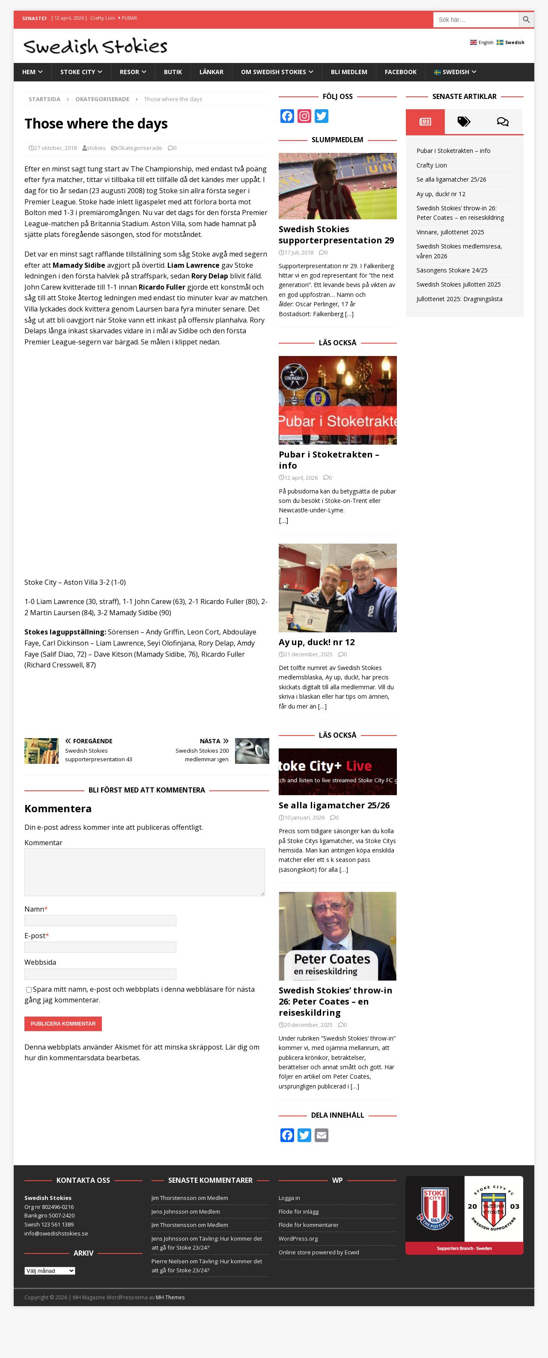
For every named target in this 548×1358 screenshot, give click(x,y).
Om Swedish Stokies (273, 72)
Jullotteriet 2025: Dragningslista (460, 299)
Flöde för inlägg (299, 1211)
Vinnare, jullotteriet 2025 (450, 232)
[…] (349, 314)
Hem (29, 72)
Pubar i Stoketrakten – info (329, 460)
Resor (129, 72)
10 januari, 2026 (304, 817)
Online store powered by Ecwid (319, 1252)
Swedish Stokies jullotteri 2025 (459, 284)
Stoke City (77, 72)
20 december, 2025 (308, 1025)
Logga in (289, 1198)
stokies (96, 148)
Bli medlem (349, 72)
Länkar (211, 72)
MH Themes (170, 1297)
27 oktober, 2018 (55, 148)
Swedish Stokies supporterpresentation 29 (336, 234)
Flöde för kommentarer (309, 1225)
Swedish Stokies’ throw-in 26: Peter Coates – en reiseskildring (336, 1001)
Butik (173, 72)
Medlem (217, 1198)
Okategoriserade (140, 148)
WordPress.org (298, 1238)
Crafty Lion (432, 165)
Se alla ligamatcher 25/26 (334, 805)
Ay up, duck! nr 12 (316, 642)
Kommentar (43, 842)
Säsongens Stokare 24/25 (452, 270)
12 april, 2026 (301, 478)
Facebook (401, 72)
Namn (34, 909)
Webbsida (40, 962)
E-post (34, 935)
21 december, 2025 (308, 654)
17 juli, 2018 (298, 252)
